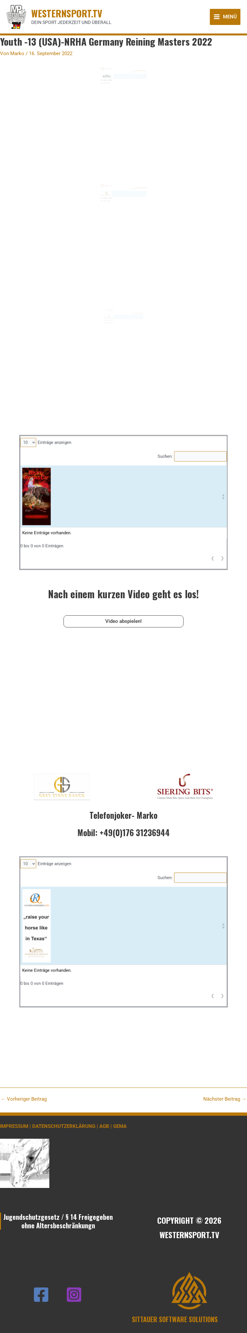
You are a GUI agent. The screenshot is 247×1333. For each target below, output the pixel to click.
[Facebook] (41, 1294)
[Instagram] (74, 1294)
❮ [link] (136, 91)
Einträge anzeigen (113, 80)
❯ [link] (137, 91)
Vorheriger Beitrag (24, 1099)
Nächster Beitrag (224, 1099)
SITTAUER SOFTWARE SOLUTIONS (175, 1319)
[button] (137, 85)
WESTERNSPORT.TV (66, 13)
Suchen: (130, 82)
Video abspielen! (123, 621)
